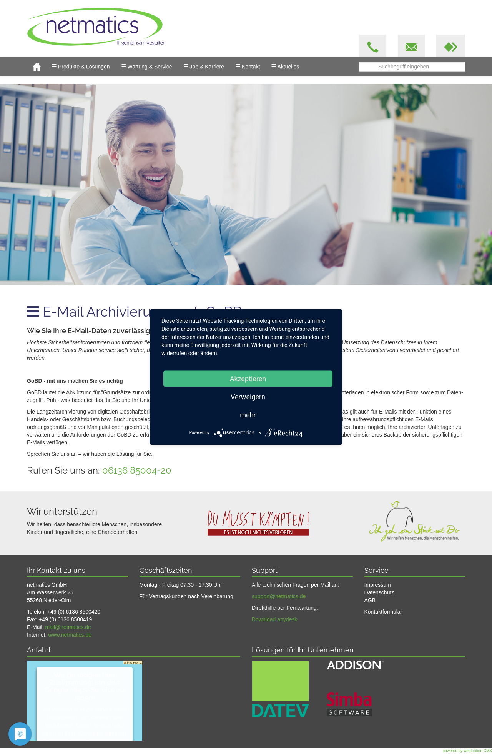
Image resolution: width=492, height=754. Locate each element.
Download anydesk (274, 619)
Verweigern (248, 397)
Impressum (377, 585)
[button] (450, 46)
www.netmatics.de (69, 635)
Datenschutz (379, 592)
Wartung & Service (146, 66)
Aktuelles (285, 66)
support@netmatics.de (279, 596)
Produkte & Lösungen (81, 66)
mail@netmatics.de (68, 627)
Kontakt (248, 66)
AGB (370, 600)
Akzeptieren (248, 379)
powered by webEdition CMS (467, 751)
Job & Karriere (204, 66)
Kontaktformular (383, 612)
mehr (248, 415)
